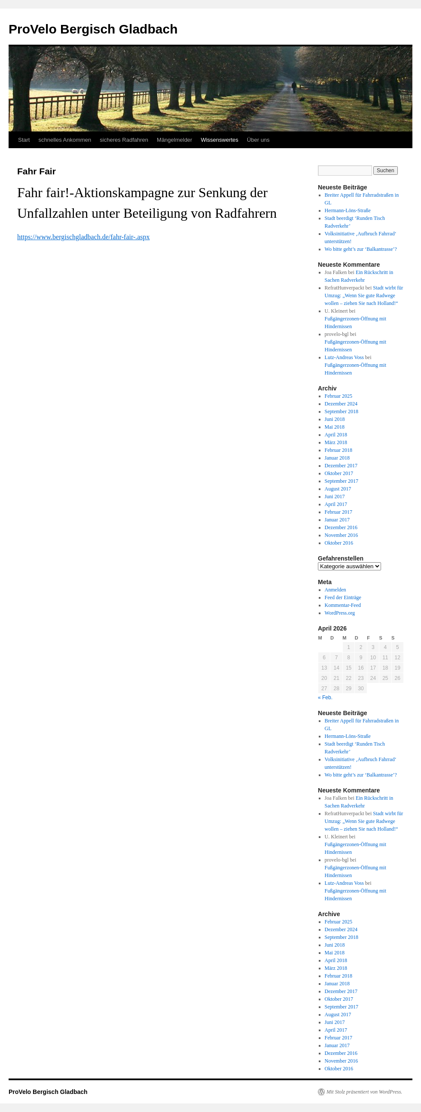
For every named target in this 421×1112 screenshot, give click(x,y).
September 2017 (341, 481)
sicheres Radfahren (124, 140)
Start (24, 140)
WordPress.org (340, 613)
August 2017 (338, 489)
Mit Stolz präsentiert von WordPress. (364, 1092)
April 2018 (336, 435)
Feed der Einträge (343, 597)
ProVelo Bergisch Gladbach (93, 29)
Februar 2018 (338, 450)
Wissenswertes (219, 140)
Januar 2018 (337, 458)
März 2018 (336, 442)
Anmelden (335, 590)
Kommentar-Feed (343, 605)
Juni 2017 (335, 497)
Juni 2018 (335, 419)
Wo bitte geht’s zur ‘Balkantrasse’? (361, 249)
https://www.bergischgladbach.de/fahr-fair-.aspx (83, 237)
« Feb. (325, 698)
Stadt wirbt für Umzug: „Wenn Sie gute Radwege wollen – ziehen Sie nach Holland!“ (364, 295)
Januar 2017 (337, 520)
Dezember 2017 (341, 466)
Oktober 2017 (339, 473)
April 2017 (336, 504)
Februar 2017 (338, 512)
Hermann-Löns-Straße (348, 210)
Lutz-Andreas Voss (344, 357)
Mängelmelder (174, 140)
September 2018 (341, 411)
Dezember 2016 (341, 527)
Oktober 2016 (339, 543)
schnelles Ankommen (64, 140)
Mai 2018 (335, 427)
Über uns (258, 140)
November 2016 (341, 535)
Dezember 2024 (341, 404)
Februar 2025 (338, 396)
